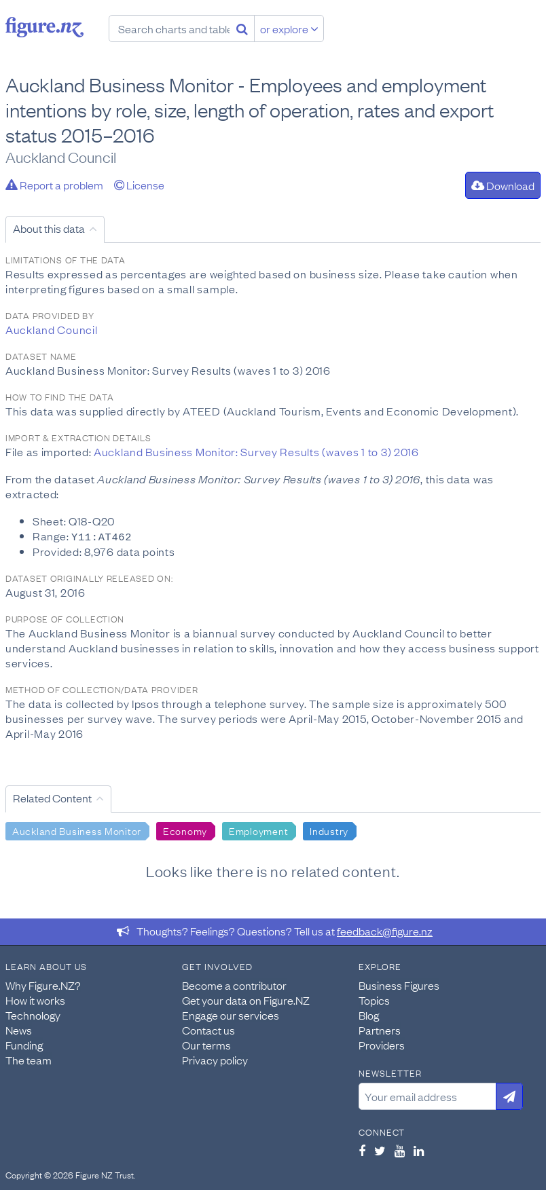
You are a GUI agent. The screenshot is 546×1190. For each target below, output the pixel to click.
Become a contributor (234, 984)
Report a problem (54, 184)
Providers (382, 1044)
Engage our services (230, 1014)
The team (28, 1059)
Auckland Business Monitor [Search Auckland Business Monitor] (76, 829)
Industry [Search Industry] (329, 829)
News (18, 1029)
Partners (380, 1029)
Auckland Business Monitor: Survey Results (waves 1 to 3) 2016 (256, 451)
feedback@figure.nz (385, 930)
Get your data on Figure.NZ (246, 999)
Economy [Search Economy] (185, 829)
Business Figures (399, 984)
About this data (49, 228)
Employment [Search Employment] (258, 829)
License (139, 184)
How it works (35, 999)
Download (502, 185)
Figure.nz (44, 27)
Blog (369, 1014)
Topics (374, 999)
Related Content (52, 796)
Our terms (206, 1044)
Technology (32, 1014)
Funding (24, 1044)
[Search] (242, 28)
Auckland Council (51, 329)
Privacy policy (215, 1059)
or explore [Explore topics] (289, 28)
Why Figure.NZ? (43, 984)
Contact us (208, 1029)
